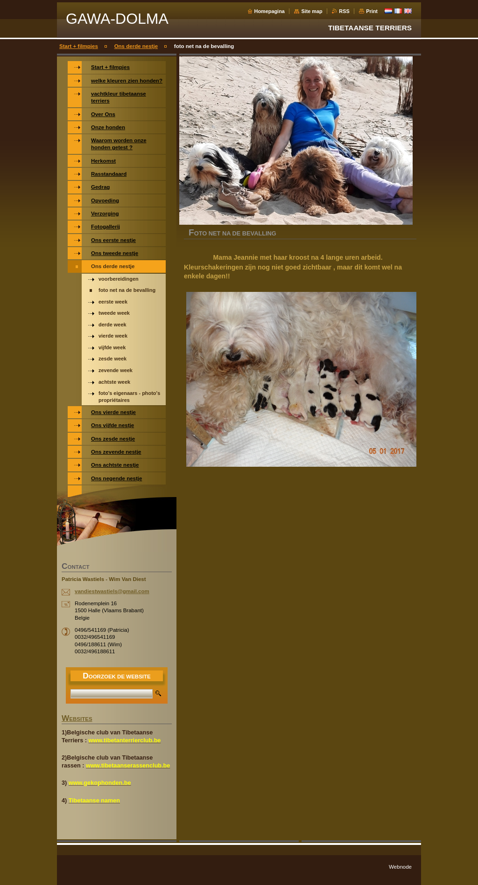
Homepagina (269, 11)
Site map (311, 11)
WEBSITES (77, 719)
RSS (344, 11)
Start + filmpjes (78, 46)
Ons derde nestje (136, 46)
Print (372, 11)
